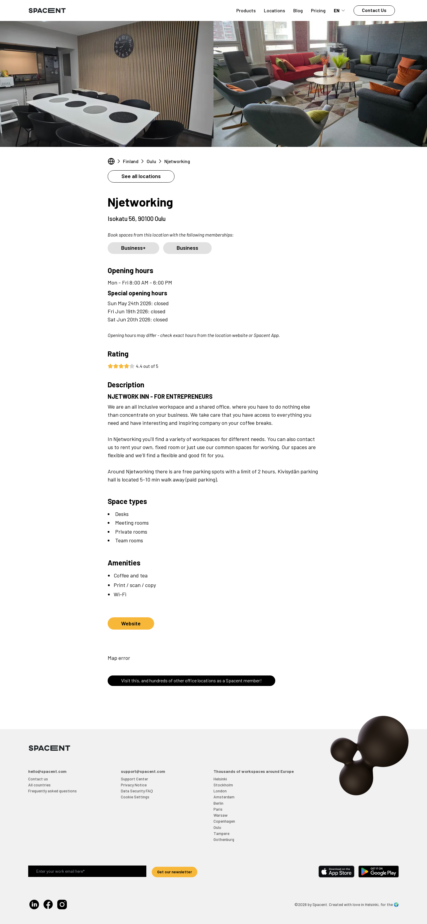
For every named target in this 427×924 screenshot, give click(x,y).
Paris (218, 809)
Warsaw (221, 815)
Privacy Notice (134, 784)
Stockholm (223, 784)
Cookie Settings (135, 796)
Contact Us (374, 10)
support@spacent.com (143, 771)
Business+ (133, 247)
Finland (131, 161)
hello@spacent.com (47, 771)
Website (131, 623)
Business (187, 247)
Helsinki (220, 778)
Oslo (217, 827)
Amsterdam (224, 796)
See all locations (141, 176)
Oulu (151, 161)
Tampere (221, 833)
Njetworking (177, 161)
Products (246, 10)
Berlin (218, 803)
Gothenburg (224, 839)
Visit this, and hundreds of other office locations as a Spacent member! (191, 680)
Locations (274, 10)
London (220, 790)
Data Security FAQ (137, 790)
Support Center (134, 778)
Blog (298, 10)
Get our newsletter (174, 871)
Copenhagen (224, 821)
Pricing (318, 10)
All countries (39, 784)
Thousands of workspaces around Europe (254, 771)
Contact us (38, 778)
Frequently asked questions (52, 790)
